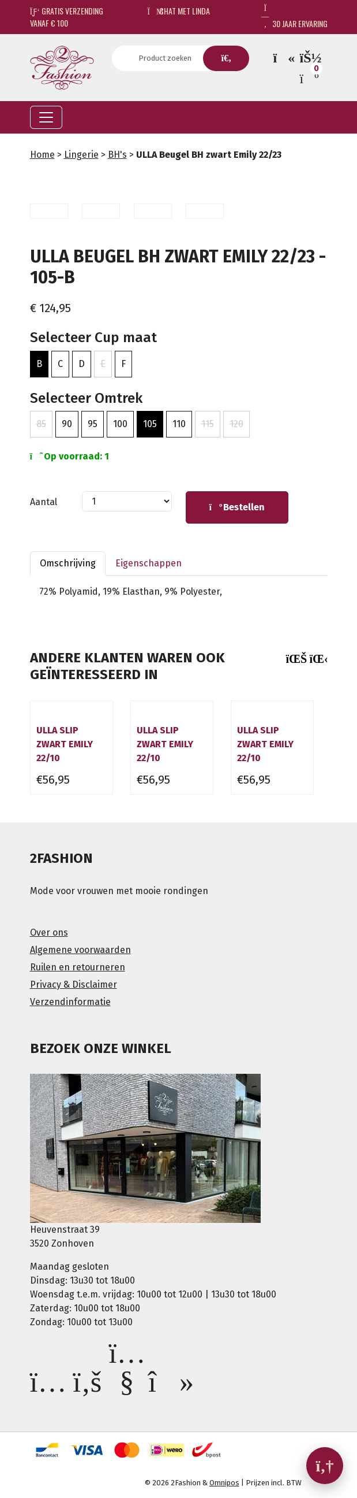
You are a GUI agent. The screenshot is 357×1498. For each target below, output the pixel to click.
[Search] (169, 58)
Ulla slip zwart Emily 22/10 (64, 744)
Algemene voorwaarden (80, 949)
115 (207, 423)
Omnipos (224, 1482)
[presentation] (293, 659)
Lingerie (81, 154)
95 (92, 423)
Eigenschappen (148, 563)
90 (67, 423)
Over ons (49, 932)
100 (120, 423)
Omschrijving (68, 563)
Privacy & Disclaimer (73, 984)
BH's (117, 154)
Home (42, 154)
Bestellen (237, 507)
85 (41, 423)
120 (236, 423)
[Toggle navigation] (46, 117)
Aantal (43, 501)
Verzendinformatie (70, 1001)
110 (179, 423)
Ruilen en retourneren (77, 967)
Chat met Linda (178, 11)
